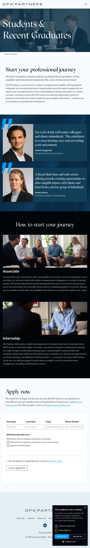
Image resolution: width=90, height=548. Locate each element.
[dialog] (70, 525)
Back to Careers (10, 54)
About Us (41, 518)
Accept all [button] (62, 536)
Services (20, 518)
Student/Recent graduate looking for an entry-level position (34, 442)
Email (48, 422)
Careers (30, 518)
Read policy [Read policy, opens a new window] (71, 521)
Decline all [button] (77, 536)
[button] (70, 541)
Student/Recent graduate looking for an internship (30, 439)
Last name (31, 422)
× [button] (85, 508)
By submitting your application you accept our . (36, 461)
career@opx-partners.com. (59, 405)
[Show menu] (85, 4)
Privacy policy (45, 532)
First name (11, 422)
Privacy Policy (56, 461)
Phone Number (72, 422)
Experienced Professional (20, 445)
